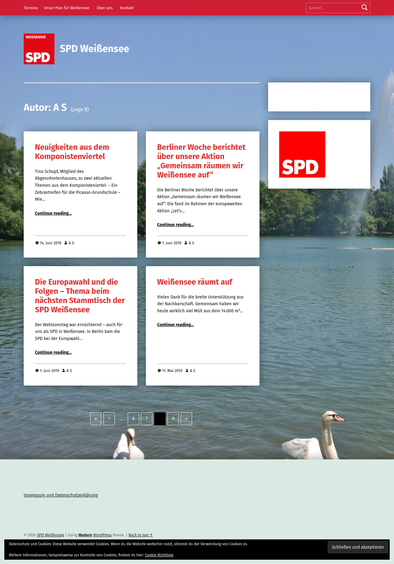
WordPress (102, 535)
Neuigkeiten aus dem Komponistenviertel (72, 151)
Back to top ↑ (140, 535)
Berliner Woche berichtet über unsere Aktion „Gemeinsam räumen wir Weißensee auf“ (201, 161)
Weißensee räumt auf (194, 282)
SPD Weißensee (94, 48)
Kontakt (127, 8)
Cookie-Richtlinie (159, 555)
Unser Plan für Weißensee (66, 8)
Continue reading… (53, 213)
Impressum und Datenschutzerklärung (61, 495)
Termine (31, 8)
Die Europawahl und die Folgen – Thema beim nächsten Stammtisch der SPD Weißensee (80, 295)
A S (71, 243)
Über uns (105, 8)
